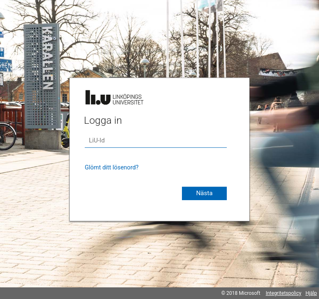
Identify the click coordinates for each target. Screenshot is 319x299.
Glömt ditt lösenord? (112, 167)
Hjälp (311, 293)
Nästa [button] (204, 193)
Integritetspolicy (284, 293)
